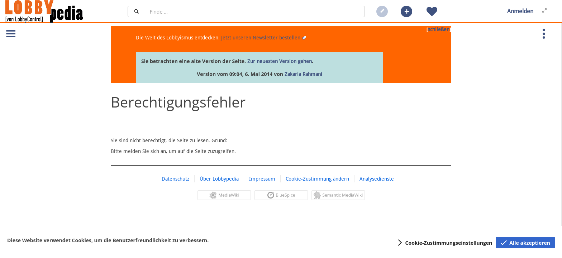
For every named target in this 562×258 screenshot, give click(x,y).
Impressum (262, 179)
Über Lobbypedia (219, 179)
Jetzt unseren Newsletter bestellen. (261, 37)
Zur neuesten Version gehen (279, 61)
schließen (438, 29)
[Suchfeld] (255, 11)
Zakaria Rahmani (303, 74)
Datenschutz (175, 179)
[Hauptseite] (56, 11)
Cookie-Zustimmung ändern (317, 179)
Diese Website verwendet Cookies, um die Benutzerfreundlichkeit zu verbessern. (108, 240)
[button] (406, 11)
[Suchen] (136, 11)
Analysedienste (376, 179)
